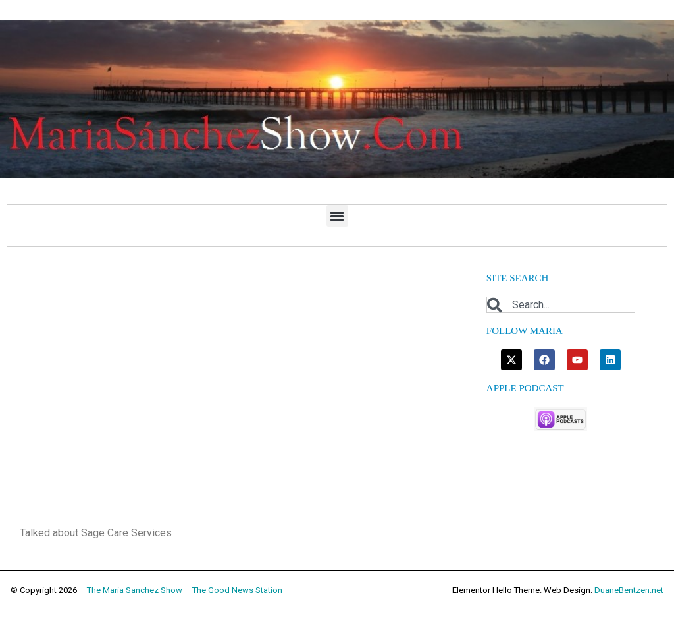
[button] (337, 216)
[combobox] (560, 305)
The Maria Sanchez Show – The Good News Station (184, 590)
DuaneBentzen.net (628, 590)
